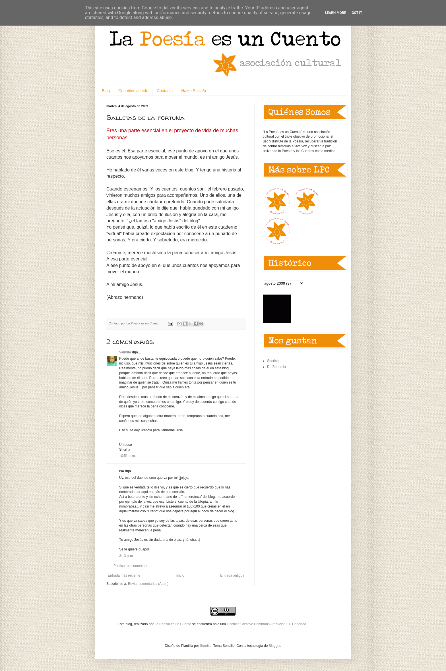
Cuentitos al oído (133, 90)
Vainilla (125, 352)
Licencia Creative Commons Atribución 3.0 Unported (266, 624)
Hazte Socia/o (193, 90)
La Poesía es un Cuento (173, 624)
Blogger (274, 646)
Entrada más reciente (124, 575)
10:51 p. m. (127, 456)
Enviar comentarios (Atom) (148, 584)
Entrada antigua (232, 575)
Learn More (335, 13)
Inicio (180, 575)
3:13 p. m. (126, 556)
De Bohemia (276, 367)
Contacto (165, 90)
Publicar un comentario (130, 566)
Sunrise (273, 361)
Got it (357, 13)
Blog (106, 90)
